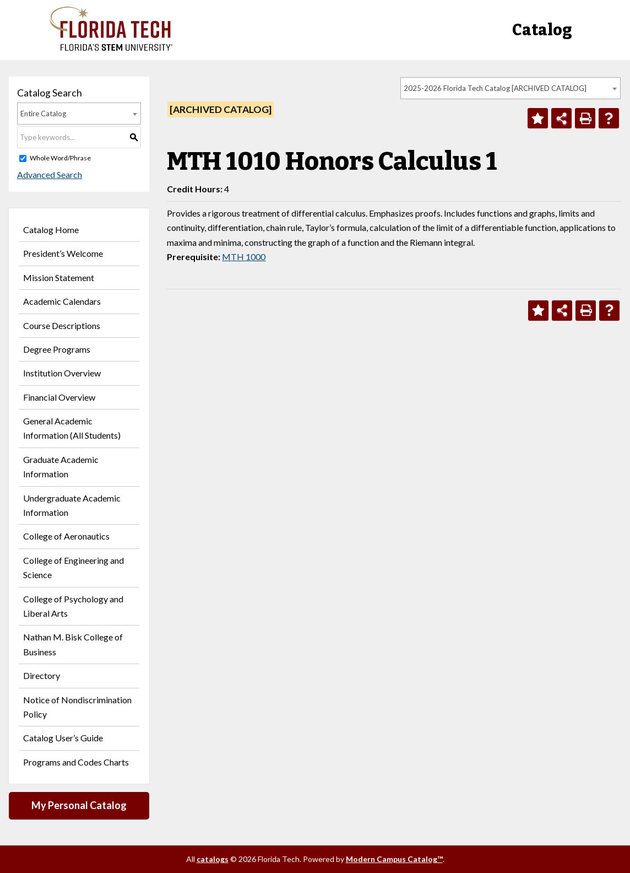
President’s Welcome (63, 253)
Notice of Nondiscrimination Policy (77, 706)
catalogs (213, 859)
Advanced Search (49, 174)
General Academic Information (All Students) (72, 428)
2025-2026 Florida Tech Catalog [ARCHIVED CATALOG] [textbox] (495, 88)
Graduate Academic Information (61, 466)
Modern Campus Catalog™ (394, 859)
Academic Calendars (62, 301)
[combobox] (510, 88)
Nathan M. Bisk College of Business (73, 644)
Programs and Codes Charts (76, 762)
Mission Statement (58, 277)
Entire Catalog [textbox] (43, 113)
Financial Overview (59, 397)
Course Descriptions (61, 325)
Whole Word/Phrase (60, 158)
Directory (41, 675)
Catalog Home (51, 229)
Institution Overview (62, 373)
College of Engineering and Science (73, 567)
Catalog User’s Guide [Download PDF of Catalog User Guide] (63, 737)
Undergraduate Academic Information (72, 505)
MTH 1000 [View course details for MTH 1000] (243, 256)
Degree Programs (56, 349)
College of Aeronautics (66, 536)
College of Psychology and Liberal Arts (73, 606)
